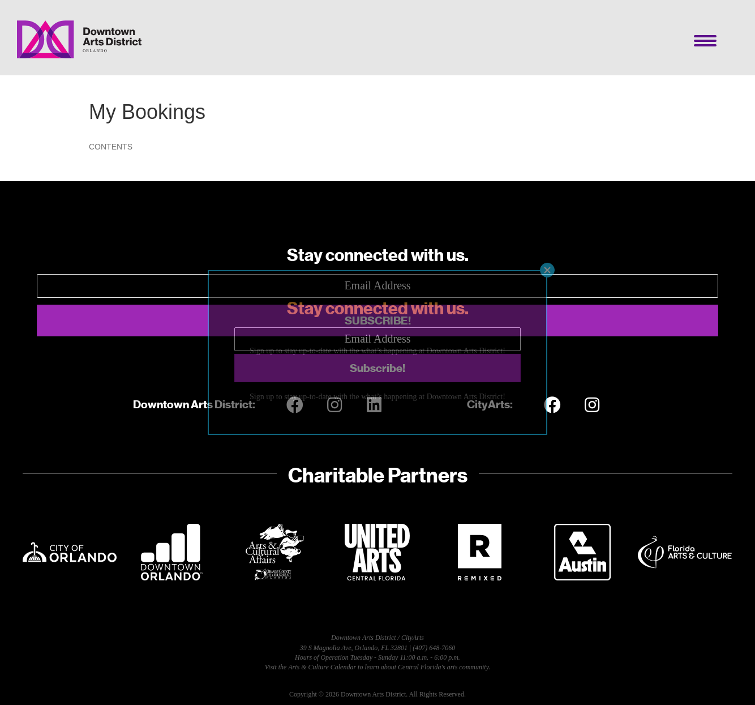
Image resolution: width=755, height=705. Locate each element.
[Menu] (705, 40)
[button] (377, 320)
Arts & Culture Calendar (322, 667)
